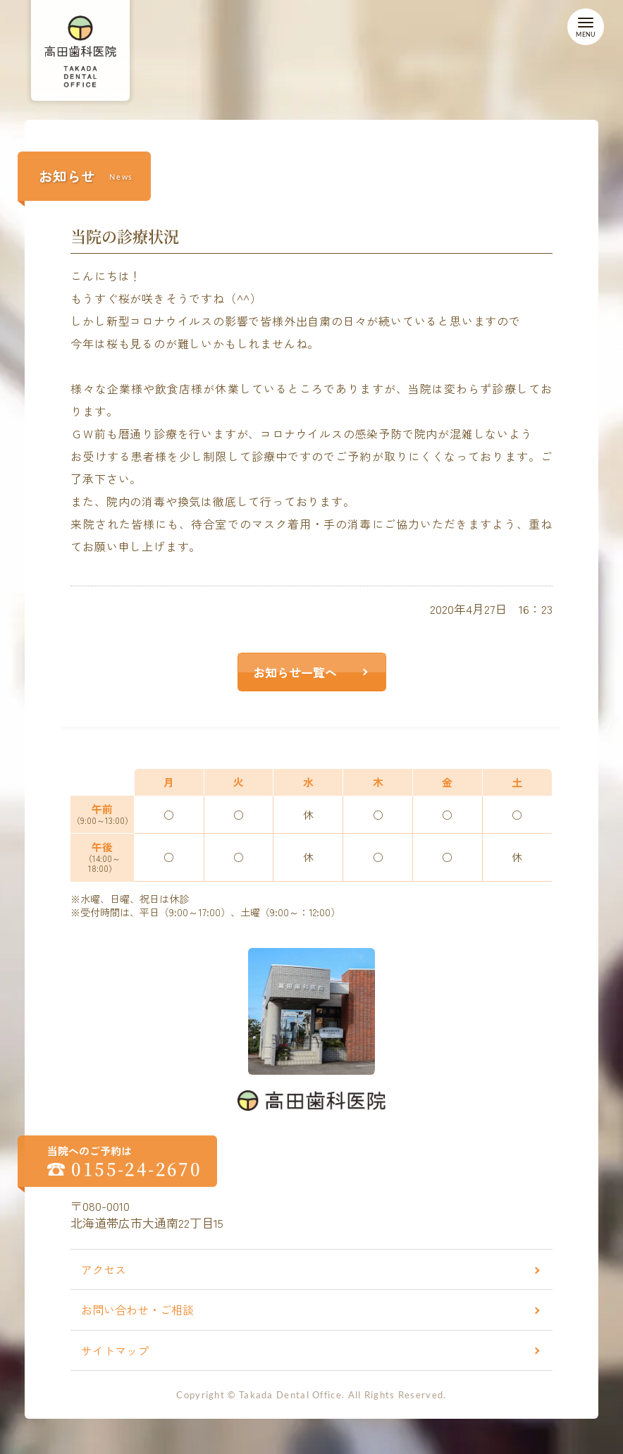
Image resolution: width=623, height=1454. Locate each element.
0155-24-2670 (136, 1168)
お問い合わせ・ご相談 (137, 1309)
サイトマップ (115, 1350)
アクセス (103, 1269)
